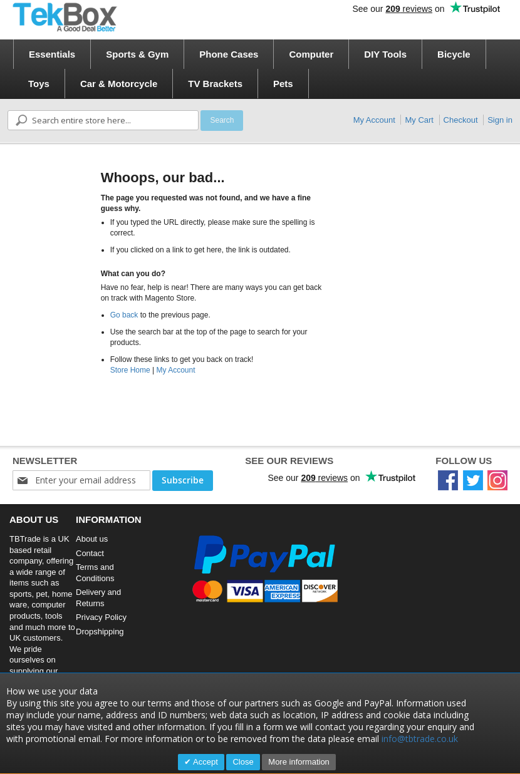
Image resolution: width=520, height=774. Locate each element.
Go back (124, 315)
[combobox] (103, 120)
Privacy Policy (101, 617)
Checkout (461, 120)
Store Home (130, 370)
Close (242, 761)
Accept (204, 761)
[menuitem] (52, 54)
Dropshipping (100, 631)
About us (92, 539)
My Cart (419, 120)
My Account (374, 120)
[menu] (264, 68)
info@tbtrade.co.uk (420, 739)
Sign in (499, 120)
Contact (90, 553)
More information (299, 761)
